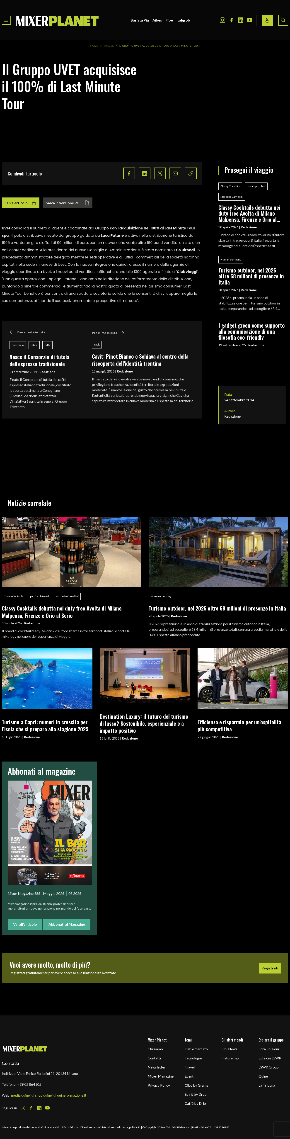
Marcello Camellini (231, 196)
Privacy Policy (159, 1085)
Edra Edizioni (269, 1049)
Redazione (47, 372)
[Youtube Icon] (249, 20)
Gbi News (229, 1049)
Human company (230, 259)
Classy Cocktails (230, 186)
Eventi (189, 1076)
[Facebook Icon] (231, 20)
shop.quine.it (45, 1095)
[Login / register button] (267, 20)
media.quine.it (22, 1095)
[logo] (57, 20)
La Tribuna (267, 1085)
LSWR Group (269, 1067)
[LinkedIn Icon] (240, 20)
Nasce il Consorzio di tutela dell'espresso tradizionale (39, 360)
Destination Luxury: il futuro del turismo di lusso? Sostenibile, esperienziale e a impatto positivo (144, 723)
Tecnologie (193, 1058)
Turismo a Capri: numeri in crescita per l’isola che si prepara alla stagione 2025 (45, 725)
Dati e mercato (196, 1049)
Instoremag (230, 1058)
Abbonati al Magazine (66, 924)
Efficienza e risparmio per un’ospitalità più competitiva (239, 725)
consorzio (18, 345)
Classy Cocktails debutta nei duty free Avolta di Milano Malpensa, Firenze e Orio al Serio (249, 213)
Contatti (154, 1058)
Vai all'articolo (25, 924)
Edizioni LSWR (270, 1058)
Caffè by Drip (195, 1103)
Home (94, 45)
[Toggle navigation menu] (6, 20)
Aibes (157, 20)
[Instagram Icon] (222, 20)
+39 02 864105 (29, 1084)
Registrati (269, 968)
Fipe (169, 20)
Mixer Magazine (161, 1076)
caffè (47, 345)
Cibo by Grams (196, 1085)
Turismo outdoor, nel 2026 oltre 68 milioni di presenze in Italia (251, 276)
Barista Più (139, 20)
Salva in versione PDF (68, 203)
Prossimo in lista (108, 333)
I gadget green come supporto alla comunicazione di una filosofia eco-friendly (251, 331)
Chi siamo (155, 1049)
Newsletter (156, 1067)
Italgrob (183, 20)
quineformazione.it (71, 1095)
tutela (34, 345)
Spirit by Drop (196, 1094)
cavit (97, 344)
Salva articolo (21, 203)
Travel (109, 45)
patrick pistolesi (256, 186)
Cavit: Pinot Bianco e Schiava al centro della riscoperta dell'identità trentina (140, 359)
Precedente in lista (27, 332)
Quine (263, 1076)
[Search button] (283, 20)
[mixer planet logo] (25, 1049)
